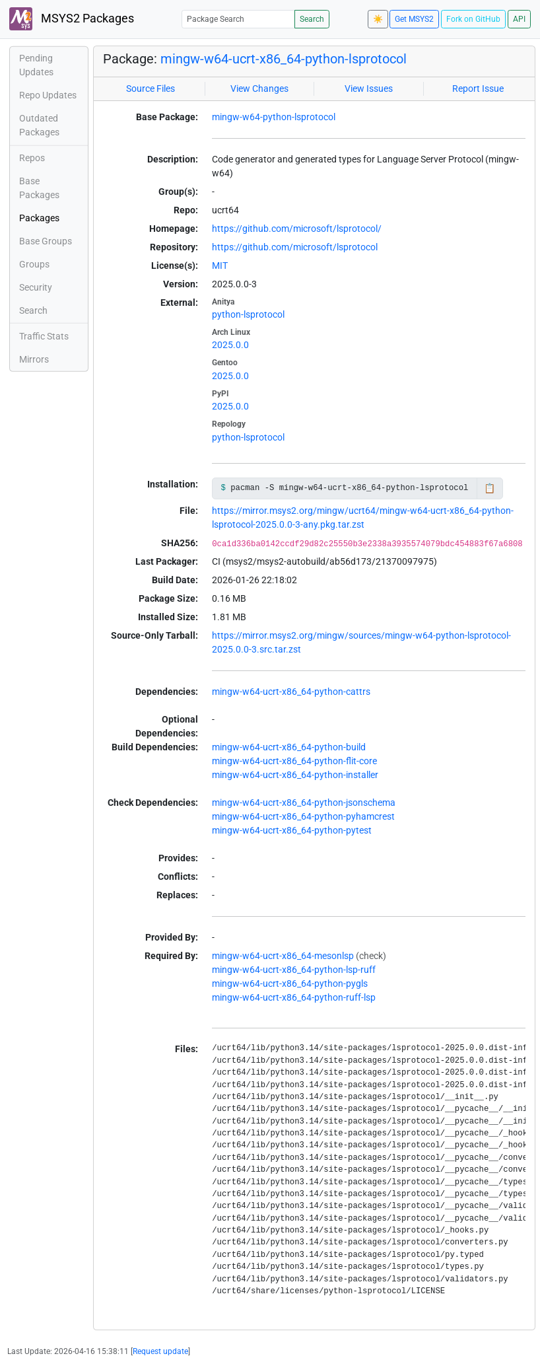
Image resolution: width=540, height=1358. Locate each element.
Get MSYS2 (414, 19)
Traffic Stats (44, 336)
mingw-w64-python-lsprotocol (273, 117)
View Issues (369, 88)
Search (312, 19)
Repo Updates (48, 95)
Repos (32, 158)
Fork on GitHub (473, 19)
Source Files (150, 88)
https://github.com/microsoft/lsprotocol (295, 247)
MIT (220, 265)
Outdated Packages (39, 125)
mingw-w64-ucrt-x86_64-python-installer (295, 774)
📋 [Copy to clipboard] (489, 488)
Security (35, 287)
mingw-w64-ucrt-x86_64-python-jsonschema (303, 802)
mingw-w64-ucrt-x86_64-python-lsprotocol (283, 59)
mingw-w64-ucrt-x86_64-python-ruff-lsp (294, 997)
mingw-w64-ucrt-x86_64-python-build (289, 747)
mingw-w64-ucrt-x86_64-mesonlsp (283, 955)
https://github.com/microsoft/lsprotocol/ (297, 228)
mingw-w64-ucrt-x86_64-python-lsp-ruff (294, 969)
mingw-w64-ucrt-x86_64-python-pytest (292, 830)
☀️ (378, 19)
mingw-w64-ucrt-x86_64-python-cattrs (291, 691)
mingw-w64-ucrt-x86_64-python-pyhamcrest (303, 816)
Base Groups (45, 241)
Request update (160, 1351)
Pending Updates (36, 65)
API (519, 19)
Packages (39, 218)
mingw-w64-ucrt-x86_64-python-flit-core (294, 761)
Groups (34, 264)
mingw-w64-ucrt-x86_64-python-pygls (290, 983)
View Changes (259, 88)
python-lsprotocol (248, 314)
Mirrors (34, 359)
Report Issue (478, 88)
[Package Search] (238, 19)
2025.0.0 (230, 345)
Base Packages (39, 188)
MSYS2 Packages (71, 18)
